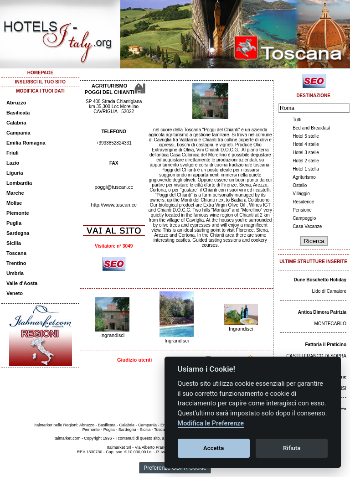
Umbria (15, 273)
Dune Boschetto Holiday (319, 279)
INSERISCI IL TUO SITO (40, 81)
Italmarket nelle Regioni (55, 425)
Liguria (14, 173)
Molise (14, 203)
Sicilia (13, 243)
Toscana (16, 253)
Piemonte (17, 213)
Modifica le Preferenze (211, 423)
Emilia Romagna (26, 142)
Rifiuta (291, 448)
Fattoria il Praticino (325, 344)
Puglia (13, 223)
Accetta (213, 448)
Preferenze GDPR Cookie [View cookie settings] (175, 468)
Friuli (12, 153)
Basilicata (18, 112)
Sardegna (17, 233)
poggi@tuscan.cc (113, 187)
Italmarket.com (66, 438)
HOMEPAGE (40, 72)
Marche (15, 193)
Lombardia (19, 183)
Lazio (12, 163)
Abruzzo (16, 102)
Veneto (14, 293)
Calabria (16, 122)
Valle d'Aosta (21, 283)
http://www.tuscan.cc (114, 204)
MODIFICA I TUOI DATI (40, 90)
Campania (18, 132)
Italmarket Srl (119, 447)
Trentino (16, 263)
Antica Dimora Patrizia (322, 312)
